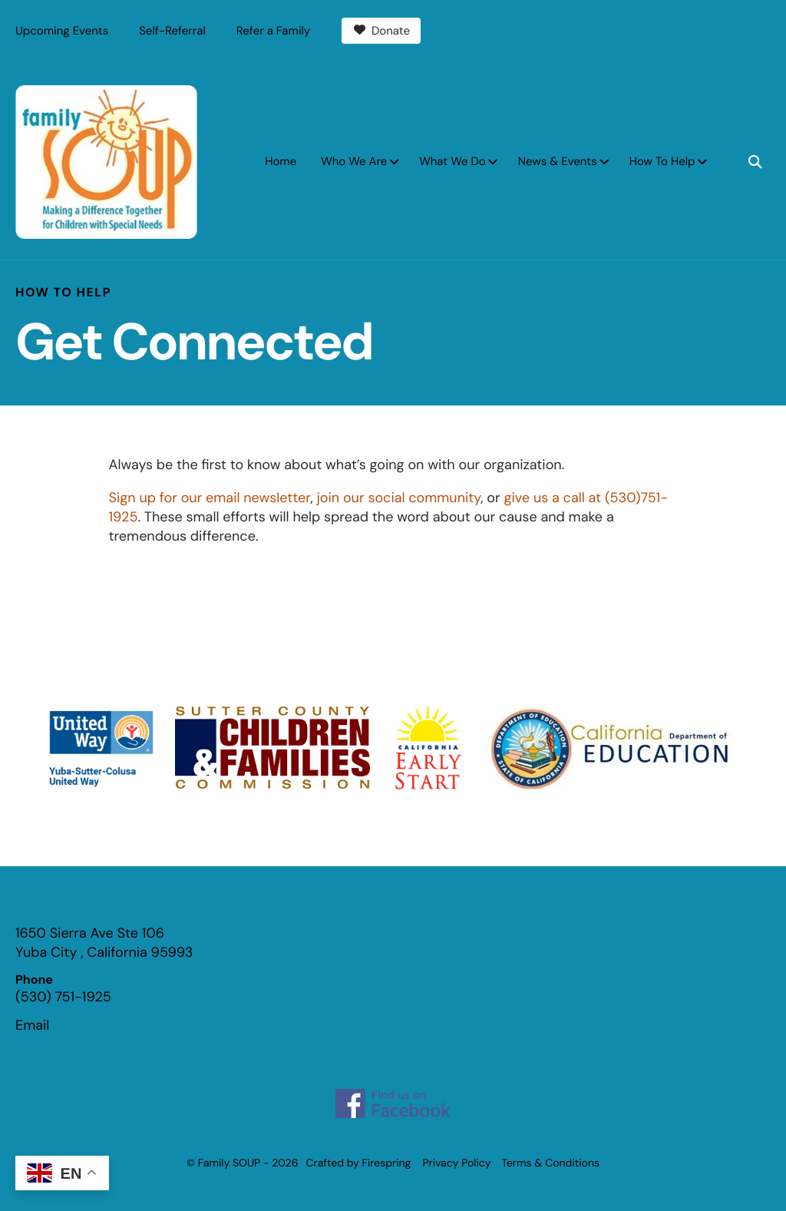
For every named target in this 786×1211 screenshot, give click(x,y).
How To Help (662, 161)
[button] (755, 162)
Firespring (386, 1163)
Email (32, 1025)
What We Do (452, 161)
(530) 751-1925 (63, 997)
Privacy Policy (456, 1163)
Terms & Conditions (550, 1163)
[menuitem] (281, 161)
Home (280, 161)
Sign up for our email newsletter (210, 497)
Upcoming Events (61, 30)
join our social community (398, 497)
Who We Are (354, 161)
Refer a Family (273, 30)
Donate (381, 30)
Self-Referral (172, 30)
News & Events (557, 161)
